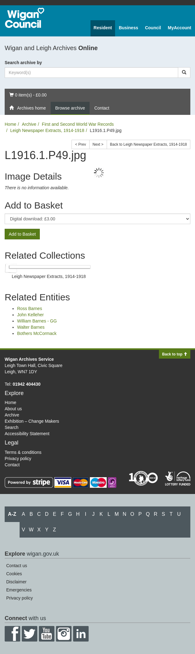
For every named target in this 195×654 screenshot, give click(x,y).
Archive (29, 124)
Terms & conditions (23, 452)
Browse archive (70, 108)
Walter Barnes (30, 327)
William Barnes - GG (37, 320)
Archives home (27, 108)
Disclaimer (16, 581)
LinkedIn (81, 634)
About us (13, 408)
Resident (103, 27)
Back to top (174, 354)
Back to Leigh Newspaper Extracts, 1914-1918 (148, 144)
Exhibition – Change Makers (32, 421)
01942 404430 (27, 384)
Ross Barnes (29, 308)
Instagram (64, 634)
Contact (101, 108)
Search (11, 427)
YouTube (46, 634)
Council (153, 27)
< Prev (80, 144)
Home (10, 124)
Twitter (29, 634)
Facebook (12, 634)
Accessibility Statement (27, 433)
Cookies (14, 573)
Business (128, 27)
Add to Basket (22, 234)
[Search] (184, 72)
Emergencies (19, 589)
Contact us (16, 565)
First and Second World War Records (78, 124)
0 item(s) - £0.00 (28, 94)
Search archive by (23, 62)
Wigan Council (24, 17)
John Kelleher (30, 314)
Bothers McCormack (37, 333)
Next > (98, 144)
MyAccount (179, 27)
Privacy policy (18, 458)
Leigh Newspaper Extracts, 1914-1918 (47, 130)
